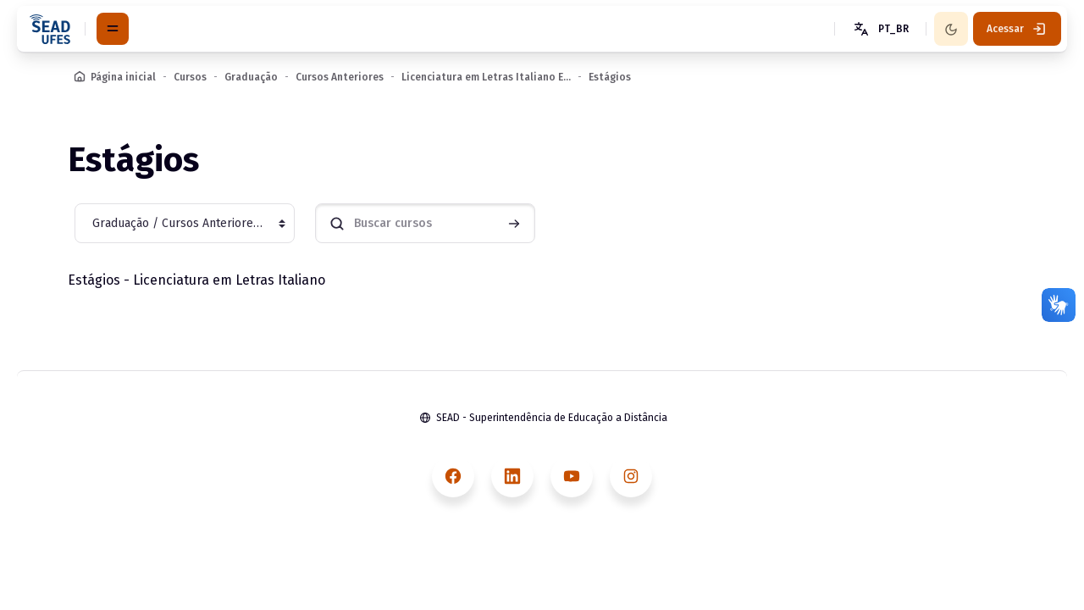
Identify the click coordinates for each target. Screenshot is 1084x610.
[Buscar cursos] (425, 223)
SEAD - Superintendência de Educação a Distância (551, 418)
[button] (880, 29)
